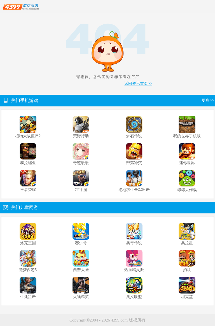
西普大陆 (81, 270)
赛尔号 (81, 243)
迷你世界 (187, 163)
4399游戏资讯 (21, 6)
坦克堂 (187, 297)
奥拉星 (187, 243)
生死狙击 (28, 297)
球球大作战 (187, 190)
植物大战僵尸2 (28, 136)
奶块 (187, 270)
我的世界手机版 (187, 136)
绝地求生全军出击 (134, 190)
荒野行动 (81, 136)
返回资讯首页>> (138, 84)
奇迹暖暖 (81, 163)
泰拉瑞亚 (28, 163)
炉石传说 (134, 136)
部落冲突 (134, 163)
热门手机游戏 (24, 100)
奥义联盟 (134, 297)
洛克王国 (28, 243)
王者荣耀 (28, 190)
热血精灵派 (134, 270)
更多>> (208, 100)
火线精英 (81, 297)
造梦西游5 (28, 270)
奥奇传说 (134, 243)
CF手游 (81, 190)
